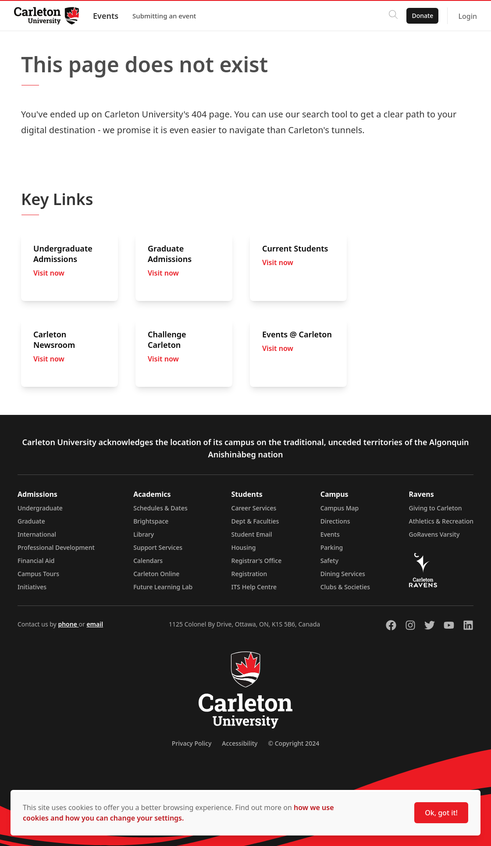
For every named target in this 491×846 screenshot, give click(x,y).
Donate (422, 15)
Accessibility (239, 743)
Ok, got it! (441, 813)
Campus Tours (38, 574)
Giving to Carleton (435, 508)
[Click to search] (393, 15)
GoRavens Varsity (434, 534)
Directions (335, 521)
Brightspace (150, 521)
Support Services (157, 547)
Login (467, 16)
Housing (243, 547)
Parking (331, 547)
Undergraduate (40, 508)
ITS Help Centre (254, 587)
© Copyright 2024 (293, 743)
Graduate (31, 521)
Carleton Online (156, 574)
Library (143, 534)
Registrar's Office (256, 560)
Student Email (251, 534)
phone (68, 624)
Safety (329, 560)
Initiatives (32, 587)
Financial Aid (36, 560)
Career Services (254, 508)
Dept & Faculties (255, 521)
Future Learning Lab (162, 587)
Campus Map (339, 508)
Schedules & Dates (160, 508)
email (94, 624)
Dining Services (342, 574)
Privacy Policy (191, 743)
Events (105, 16)
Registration (249, 574)
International (37, 534)
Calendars (148, 560)
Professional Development (56, 547)
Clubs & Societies (345, 587)
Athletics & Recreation (441, 521)
